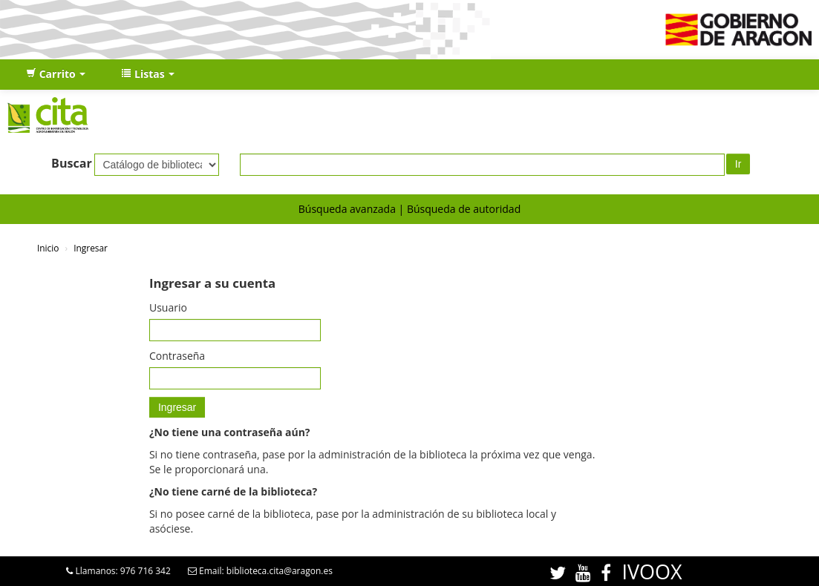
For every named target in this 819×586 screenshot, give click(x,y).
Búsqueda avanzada (347, 209)
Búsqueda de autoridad (464, 209)
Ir (738, 164)
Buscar (71, 163)
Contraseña (177, 356)
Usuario (168, 307)
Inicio (48, 248)
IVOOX (651, 571)
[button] (56, 74)
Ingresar (91, 248)
